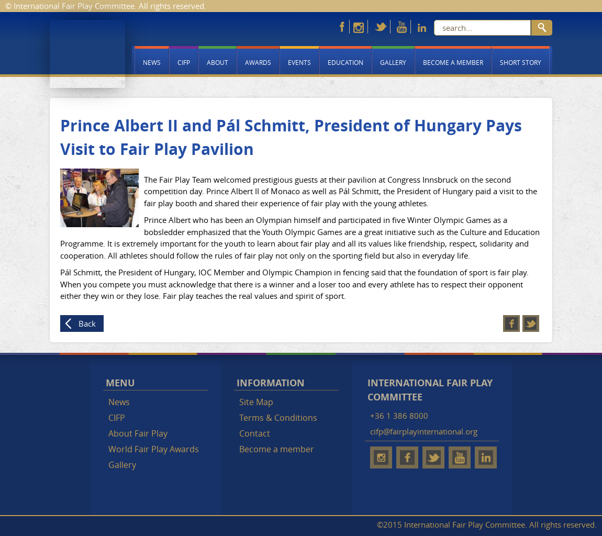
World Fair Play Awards (153, 449)
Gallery (393, 62)
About (217, 62)
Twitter (530, 323)
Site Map (256, 402)
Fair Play (87, 54)
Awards (258, 62)
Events (299, 62)
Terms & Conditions (278, 417)
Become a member (453, 62)
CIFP (183, 62)
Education (345, 62)
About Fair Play (138, 433)
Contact (254, 433)
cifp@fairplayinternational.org (423, 431)
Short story (520, 62)
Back (87, 323)
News (152, 62)
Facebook (511, 323)
